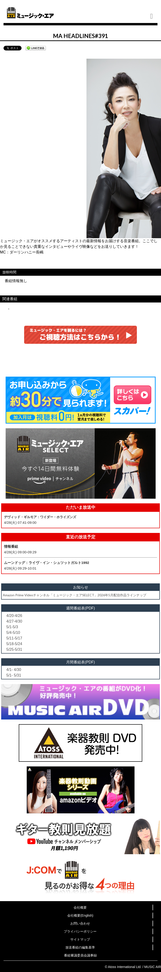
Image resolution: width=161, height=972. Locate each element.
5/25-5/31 (14, 649)
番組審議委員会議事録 (80, 955)
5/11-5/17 (14, 638)
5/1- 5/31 (13, 675)
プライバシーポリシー (80, 931)
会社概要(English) (80, 915)
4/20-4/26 (14, 616)
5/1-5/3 (12, 627)
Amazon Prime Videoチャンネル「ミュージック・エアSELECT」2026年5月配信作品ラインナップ (74, 595)
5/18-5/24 (14, 644)
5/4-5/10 (13, 633)
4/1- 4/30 (13, 670)
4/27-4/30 (14, 621)
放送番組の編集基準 (80, 947)
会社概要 (80, 907)
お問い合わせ (80, 923)
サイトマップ (80, 939)
